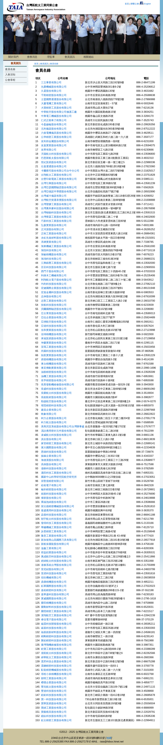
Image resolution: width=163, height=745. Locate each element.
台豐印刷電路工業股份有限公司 (59, 179)
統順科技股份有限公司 (54, 493)
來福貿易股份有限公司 (54, 338)
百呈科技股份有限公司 (54, 267)
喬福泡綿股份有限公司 (54, 502)
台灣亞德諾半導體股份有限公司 (59, 191)
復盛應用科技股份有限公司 (56, 510)
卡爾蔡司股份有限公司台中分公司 (60, 170)
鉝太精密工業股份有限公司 (56, 720)
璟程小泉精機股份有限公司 (56, 674)
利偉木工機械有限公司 (54, 275)
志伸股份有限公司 (51, 296)
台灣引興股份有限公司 (54, 183)
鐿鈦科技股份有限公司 (54, 716)
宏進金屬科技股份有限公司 (56, 292)
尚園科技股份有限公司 (54, 351)
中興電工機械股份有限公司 (56, 116)
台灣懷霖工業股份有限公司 (56, 216)
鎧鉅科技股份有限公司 (54, 695)
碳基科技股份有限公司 (54, 628)
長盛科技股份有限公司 (54, 388)
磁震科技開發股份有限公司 (56, 623)
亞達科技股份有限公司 (54, 325)
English (147, 4)
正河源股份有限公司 (52, 229)
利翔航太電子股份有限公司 (56, 279)
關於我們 (13, 56)
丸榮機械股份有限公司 (54, 86)
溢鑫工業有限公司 (51, 548)
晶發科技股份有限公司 (54, 514)
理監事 (51, 56)
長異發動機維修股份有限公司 (57, 384)
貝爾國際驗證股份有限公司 (56, 309)
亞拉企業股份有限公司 (54, 317)
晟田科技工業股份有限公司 (56, 472)
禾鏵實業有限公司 (51, 242)
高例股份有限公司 (51, 464)
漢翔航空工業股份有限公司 (56, 615)
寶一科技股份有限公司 (54, 699)
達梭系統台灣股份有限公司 (56, 565)
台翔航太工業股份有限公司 (56, 174)
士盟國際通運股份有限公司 (56, 99)
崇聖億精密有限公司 (52, 481)
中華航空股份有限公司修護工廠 (59, 111)
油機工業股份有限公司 (54, 376)
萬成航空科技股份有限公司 (56, 556)
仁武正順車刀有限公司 (54, 120)
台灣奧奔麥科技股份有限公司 (57, 208)
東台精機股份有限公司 (54, 363)
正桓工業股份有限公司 (54, 233)
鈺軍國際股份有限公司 (54, 586)
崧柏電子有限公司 (51, 485)
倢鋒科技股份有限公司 (54, 468)
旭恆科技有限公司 (51, 250)
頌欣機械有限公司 (51, 577)
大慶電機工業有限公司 (54, 103)
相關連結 (88, 56)
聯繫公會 (135, 4)
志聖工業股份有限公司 (54, 300)
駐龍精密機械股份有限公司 (56, 670)
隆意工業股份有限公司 (54, 535)
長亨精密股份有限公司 (54, 380)
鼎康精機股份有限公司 (54, 581)
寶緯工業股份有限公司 (54, 707)
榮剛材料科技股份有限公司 (56, 607)
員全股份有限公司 (51, 439)
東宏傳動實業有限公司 (54, 367)
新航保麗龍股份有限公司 (55, 544)
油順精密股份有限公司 (54, 372)
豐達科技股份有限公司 (54, 691)
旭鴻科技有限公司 (51, 258)
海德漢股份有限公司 (52, 460)
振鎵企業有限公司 (51, 456)
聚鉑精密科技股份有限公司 (56, 640)
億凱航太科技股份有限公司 (56, 653)
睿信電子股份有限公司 (54, 619)
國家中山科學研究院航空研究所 (59, 477)
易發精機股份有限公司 (54, 359)
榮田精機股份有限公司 (54, 602)
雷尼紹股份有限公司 (52, 569)
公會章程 (10, 80)
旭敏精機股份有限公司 (54, 254)
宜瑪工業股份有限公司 (54, 346)
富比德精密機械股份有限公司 (57, 506)
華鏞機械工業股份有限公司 (56, 527)
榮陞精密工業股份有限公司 (56, 611)
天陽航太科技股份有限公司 (56, 153)
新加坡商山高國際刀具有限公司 (59, 539)
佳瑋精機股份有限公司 (54, 334)
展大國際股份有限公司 (54, 447)
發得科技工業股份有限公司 (56, 523)
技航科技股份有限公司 (54, 305)
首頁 (127, 4)
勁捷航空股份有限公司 (54, 401)
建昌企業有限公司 (51, 409)
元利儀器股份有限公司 (54, 128)
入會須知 (10, 74)
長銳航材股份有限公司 (54, 397)
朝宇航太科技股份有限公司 (56, 518)
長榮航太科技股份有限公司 (56, 393)
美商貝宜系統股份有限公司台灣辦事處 (62, 426)
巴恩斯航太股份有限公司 (55, 158)
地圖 (108, 738)
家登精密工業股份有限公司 (56, 443)
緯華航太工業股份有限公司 (56, 657)
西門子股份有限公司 (52, 271)
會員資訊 (70, 56)
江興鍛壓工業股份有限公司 (56, 263)
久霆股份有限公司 (51, 91)
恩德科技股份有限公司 (54, 451)
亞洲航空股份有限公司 (54, 321)
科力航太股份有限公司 (54, 422)
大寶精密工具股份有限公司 (56, 107)
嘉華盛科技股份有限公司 (55, 594)
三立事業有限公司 (51, 82)
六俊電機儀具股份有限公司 (56, 132)
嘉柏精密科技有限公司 (54, 590)
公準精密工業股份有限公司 (56, 137)
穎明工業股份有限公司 (54, 678)
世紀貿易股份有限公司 (54, 162)
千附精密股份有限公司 (54, 95)
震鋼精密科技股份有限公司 (56, 665)
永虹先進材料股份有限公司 (56, 237)
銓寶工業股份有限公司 (54, 649)
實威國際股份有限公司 (54, 598)
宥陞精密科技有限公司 (54, 405)
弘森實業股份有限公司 (54, 225)
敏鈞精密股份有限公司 (54, 489)
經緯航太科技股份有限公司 (56, 560)
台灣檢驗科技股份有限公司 (56, 212)
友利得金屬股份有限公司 (55, 141)
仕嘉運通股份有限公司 (54, 166)
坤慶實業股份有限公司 (54, 342)
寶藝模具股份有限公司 (54, 712)
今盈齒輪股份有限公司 (54, 124)
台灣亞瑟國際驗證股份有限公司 (59, 187)
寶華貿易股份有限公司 (54, 703)
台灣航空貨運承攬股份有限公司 (59, 200)
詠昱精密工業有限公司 (54, 531)
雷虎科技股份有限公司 (54, 573)
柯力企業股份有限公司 (54, 418)
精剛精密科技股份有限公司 (56, 636)
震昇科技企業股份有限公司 (56, 661)
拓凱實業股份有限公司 (54, 355)
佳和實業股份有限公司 (54, 330)
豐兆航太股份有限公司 (54, 686)
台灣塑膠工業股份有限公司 (56, 204)
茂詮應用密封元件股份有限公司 (59, 430)
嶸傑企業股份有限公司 (54, 682)
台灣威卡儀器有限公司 (54, 195)
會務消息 (32, 56)
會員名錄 (10, 69)
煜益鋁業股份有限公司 (54, 552)
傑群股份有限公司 (51, 498)
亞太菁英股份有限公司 (54, 313)
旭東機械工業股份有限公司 (56, 246)
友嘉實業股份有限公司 (54, 145)
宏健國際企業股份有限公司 (56, 288)
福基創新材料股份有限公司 (56, 632)
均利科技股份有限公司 (54, 284)
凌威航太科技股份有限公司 (56, 435)
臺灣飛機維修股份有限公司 (56, 644)
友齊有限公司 (48, 149)
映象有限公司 (48, 414)
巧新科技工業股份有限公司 (56, 221)
